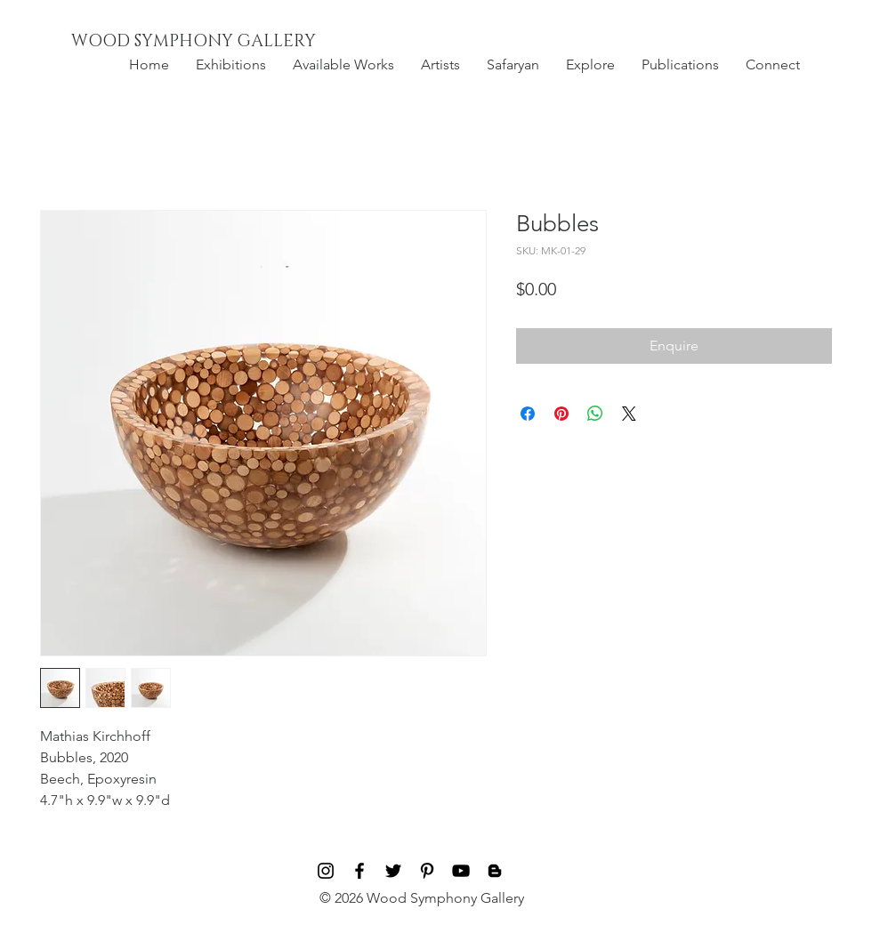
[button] (230, 65)
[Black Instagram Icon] (325, 870)
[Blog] (494, 870)
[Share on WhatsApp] (595, 413)
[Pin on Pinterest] (561, 413)
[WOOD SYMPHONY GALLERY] (234, 42)
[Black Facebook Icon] (359, 870)
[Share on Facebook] (527, 413)
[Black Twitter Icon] (393, 870)
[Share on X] (629, 413)
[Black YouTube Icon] (461, 870)
